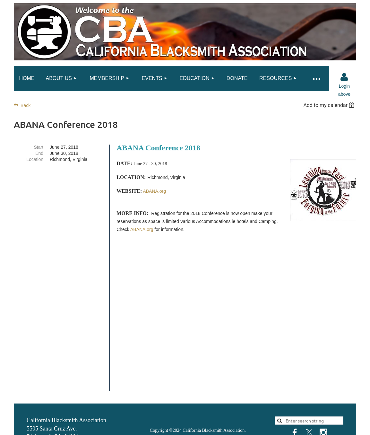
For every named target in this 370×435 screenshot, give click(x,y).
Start (39, 147)
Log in (344, 77)
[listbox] (329, 105)
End (39, 153)
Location (34, 159)
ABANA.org (141, 229)
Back (25, 105)
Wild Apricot (292, 427)
